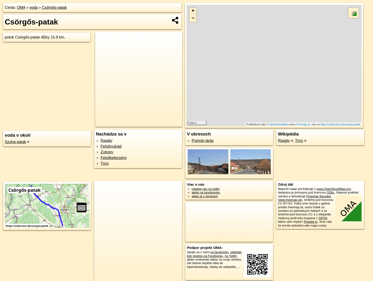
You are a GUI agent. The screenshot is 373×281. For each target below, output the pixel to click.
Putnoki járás (203, 141)
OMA (21, 7)
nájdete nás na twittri (206, 189)
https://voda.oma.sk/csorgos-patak (340, 124)
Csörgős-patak (54, 7)
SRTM (323, 218)
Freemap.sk (303, 124)
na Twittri (231, 256)
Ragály (107, 141)
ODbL (330, 192)
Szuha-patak (15, 142)
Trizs (105, 163)
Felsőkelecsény (114, 158)
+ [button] (193, 11)
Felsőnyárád (111, 146)
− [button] (193, 18)
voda (33, 7)
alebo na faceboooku (206, 192)
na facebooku (219, 252)
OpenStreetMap (278, 124)
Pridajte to (311, 221)
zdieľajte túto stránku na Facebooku (214, 253)
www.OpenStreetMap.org (334, 189)
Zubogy (107, 152)
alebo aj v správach (205, 196)
